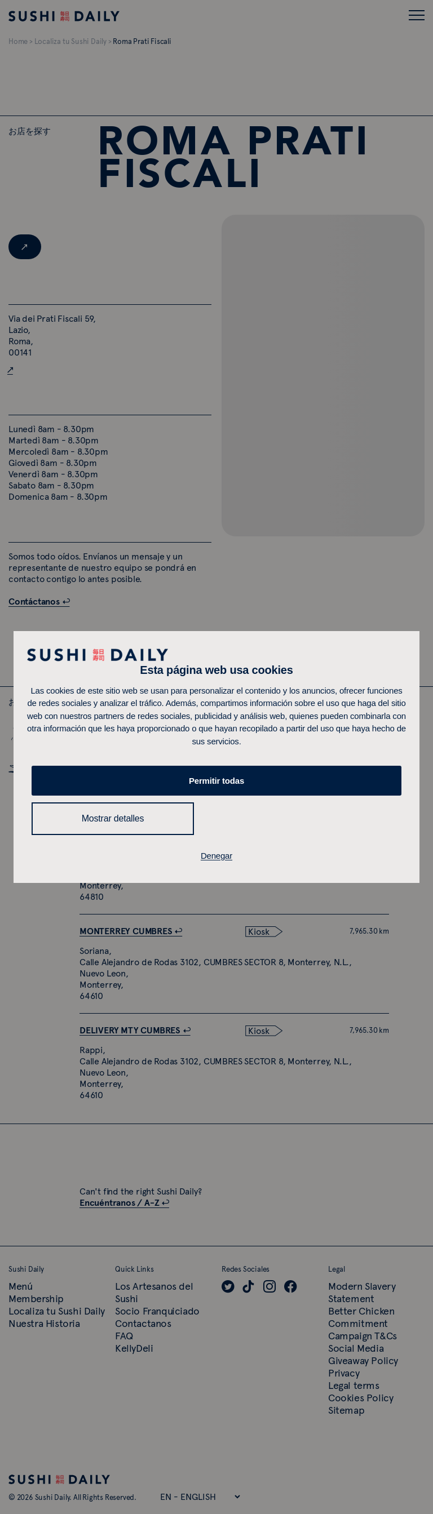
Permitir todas (216, 780)
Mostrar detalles (113, 818)
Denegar (216, 855)
